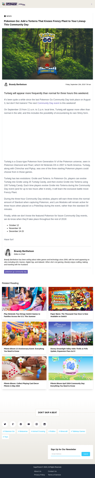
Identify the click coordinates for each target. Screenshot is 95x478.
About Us (37, 471)
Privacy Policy (39, 475)
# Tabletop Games (78, 431)
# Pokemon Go (8, 431)
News (9, 16)
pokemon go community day (16, 272)
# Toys (5, 437)
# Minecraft (63, 431)
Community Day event (48, 103)
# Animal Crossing (38, 431)
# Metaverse (23, 431)
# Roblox (52, 431)
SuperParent (37, 467)
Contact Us (52, 471)
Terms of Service (54, 475)
